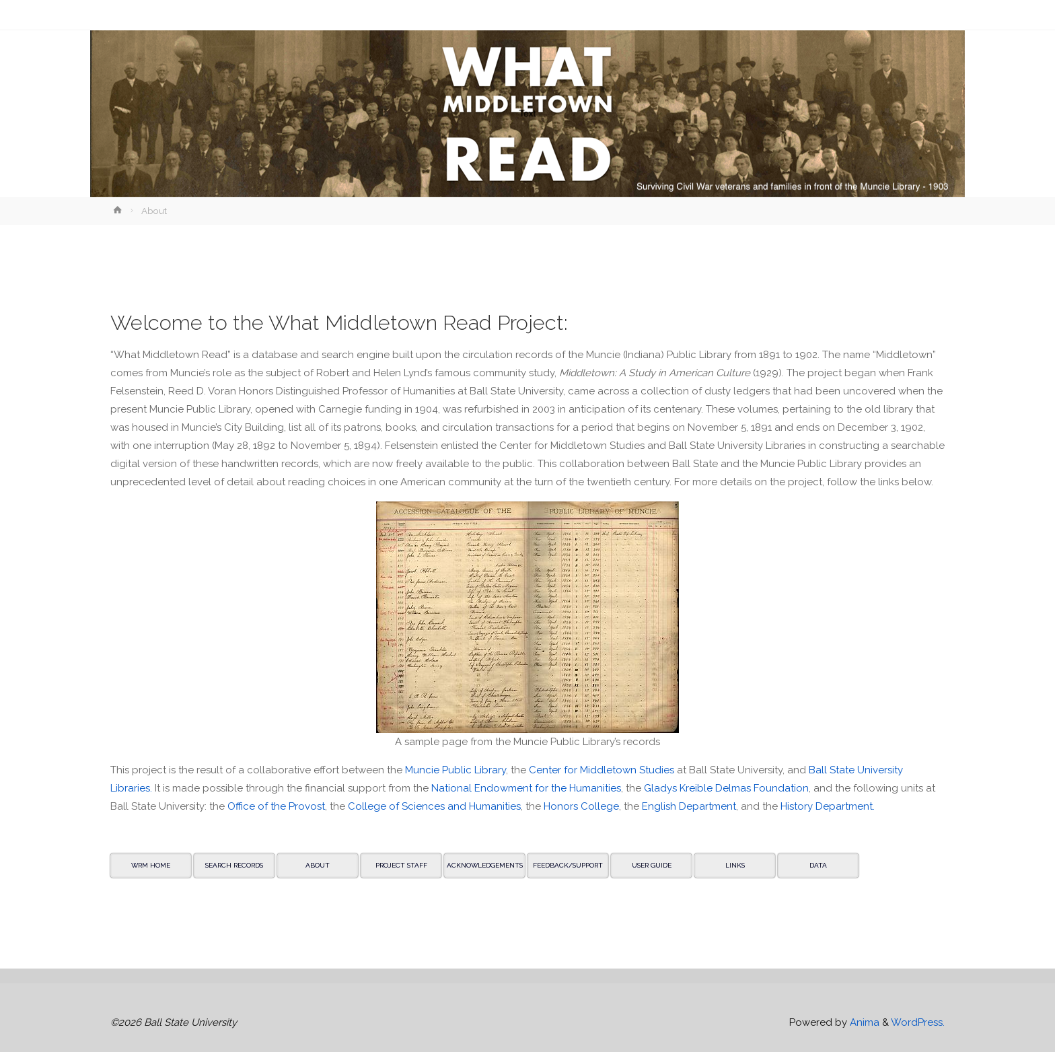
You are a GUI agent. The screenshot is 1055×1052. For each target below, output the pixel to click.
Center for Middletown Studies (601, 770)
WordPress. (918, 1022)
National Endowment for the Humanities (526, 788)
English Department (689, 806)
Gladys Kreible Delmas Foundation (726, 788)
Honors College (581, 806)
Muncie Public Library (455, 770)
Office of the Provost (276, 806)
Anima (863, 1022)
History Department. (827, 806)
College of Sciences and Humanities (434, 806)
